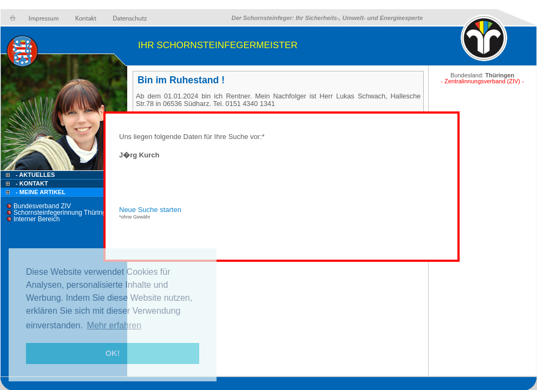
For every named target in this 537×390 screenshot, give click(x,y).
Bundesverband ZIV (42, 206)
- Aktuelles (34, 174)
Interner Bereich (37, 219)
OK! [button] (113, 353)
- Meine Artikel (41, 192)
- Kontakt (31, 183)
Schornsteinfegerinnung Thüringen (63, 212)
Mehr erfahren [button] (114, 325)
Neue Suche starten (150, 210)
